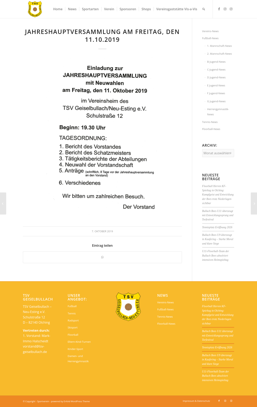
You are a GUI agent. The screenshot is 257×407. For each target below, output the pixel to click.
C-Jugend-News (216, 69)
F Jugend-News (216, 93)
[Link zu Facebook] (219, 9)
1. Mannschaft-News (219, 46)
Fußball (72, 306)
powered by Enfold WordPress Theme (70, 401)
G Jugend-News (216, 101)
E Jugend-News (216, 85)
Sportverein (43, 401)
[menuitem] (58, 9)
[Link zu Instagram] (225, 9)
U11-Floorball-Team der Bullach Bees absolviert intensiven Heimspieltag (215, 255)
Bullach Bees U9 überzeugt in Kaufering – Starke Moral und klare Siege (217, 239)
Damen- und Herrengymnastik (78, 358)
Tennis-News (210, 122)
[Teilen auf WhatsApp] (102, 257)
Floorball (73, 334)
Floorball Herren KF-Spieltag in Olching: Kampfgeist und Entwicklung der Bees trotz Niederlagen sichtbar (218, 195)
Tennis (72, 313)
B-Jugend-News (216, 61)
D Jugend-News (216, 77)
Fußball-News (210, 38)
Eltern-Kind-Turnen (79, 342)
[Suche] (204, 9)
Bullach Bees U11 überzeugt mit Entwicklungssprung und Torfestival (218, 215)
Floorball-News (211, 129)
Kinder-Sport (75, 349)
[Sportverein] (35, 9)
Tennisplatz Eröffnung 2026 (217, 227)
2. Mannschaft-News (219, 53)
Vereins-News (210, 31)
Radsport (73, 320)
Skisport (73, 327)
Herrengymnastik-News (218, 111)
